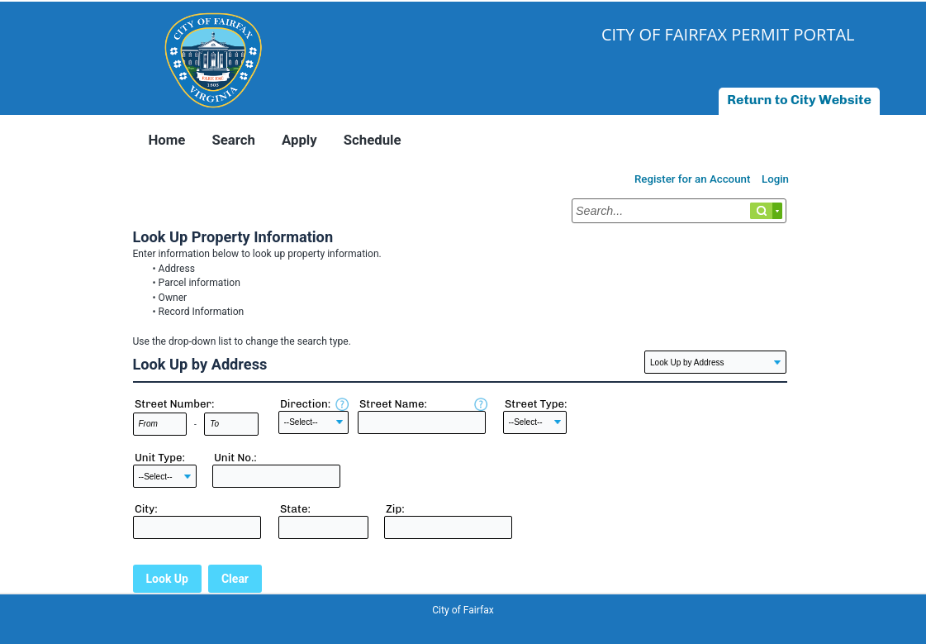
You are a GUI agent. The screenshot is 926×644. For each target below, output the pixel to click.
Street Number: (175, 404)
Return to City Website (799, 99)
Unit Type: (160, 457)
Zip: (395, 509)
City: (146, 509)
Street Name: (393, 404)
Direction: (305, 404)
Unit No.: (235, 457)
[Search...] (679, 210)
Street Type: (536, 404)
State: (295, 509)
